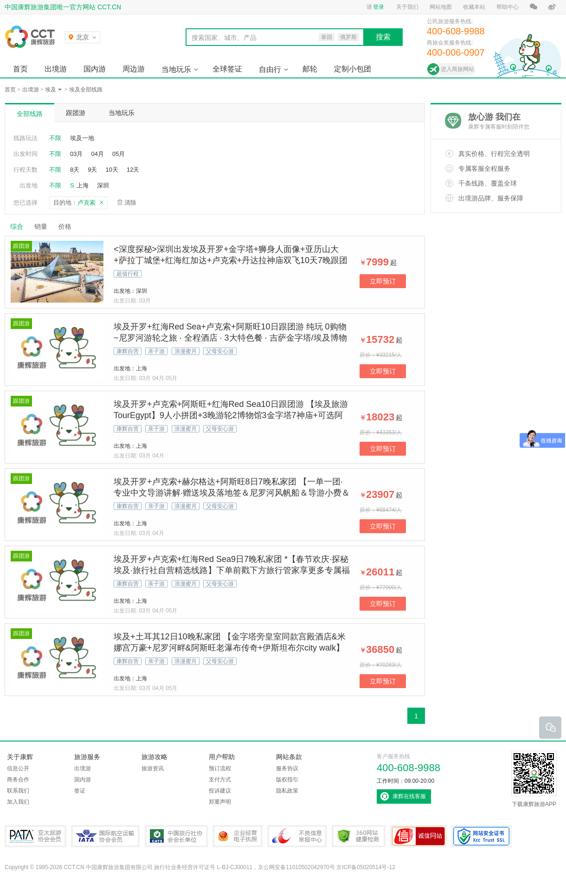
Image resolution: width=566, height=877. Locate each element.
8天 (74, 169)
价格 (68, 226)
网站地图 (441, 7)
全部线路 (30, 113)
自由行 (270, 69)
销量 (40, 226)
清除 (130, 202)
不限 (55, 138)
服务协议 (287, 768)
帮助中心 (507, 7)
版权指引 (287, 779)
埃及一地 (82, 138)
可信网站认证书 (418, 836)
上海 (83, 185)
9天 (92, 169)
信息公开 (18, 768)
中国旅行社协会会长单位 (176, 836)
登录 (378, 7)
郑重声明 (220, 802)
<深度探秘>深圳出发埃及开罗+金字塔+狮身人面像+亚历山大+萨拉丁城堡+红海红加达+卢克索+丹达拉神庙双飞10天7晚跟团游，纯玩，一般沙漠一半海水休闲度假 (230, 260)
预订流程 (220, 768)
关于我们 (407, 7)
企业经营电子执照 (237, 836)
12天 (133, 169)
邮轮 (309, 69)
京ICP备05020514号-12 (365, 867)
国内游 (95, 69)
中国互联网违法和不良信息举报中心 (297, 836)
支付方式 (220, 779)
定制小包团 (352, 69)
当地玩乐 (176, 69)
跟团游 (75, 112)
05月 (118, 153)
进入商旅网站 (457, 69)
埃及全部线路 (86, 89)
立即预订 (383, 281)
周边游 (133, 69)
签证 (79, 790)
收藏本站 (474, 7)
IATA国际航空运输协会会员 (105, 836)
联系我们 (18, 790)
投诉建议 (220, 790)
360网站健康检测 (359, 836)
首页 (20, 69)
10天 (111, 169)
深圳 (103, 185)
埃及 (50, 89)
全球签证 (227, 69)
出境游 (56, 69)
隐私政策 (287, 790)
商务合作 (18, 779)
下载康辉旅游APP (534, 779)
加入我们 (18, 802)
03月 (76, 153)
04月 (97, 153)
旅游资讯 (153, 768)
